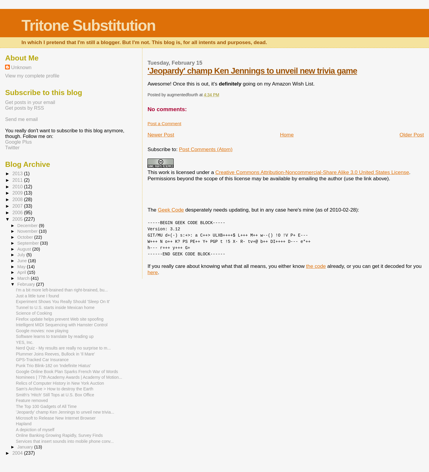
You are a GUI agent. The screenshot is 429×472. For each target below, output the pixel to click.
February (26, 284)
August (24, 249)
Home (287, 135)
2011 (18, 180)
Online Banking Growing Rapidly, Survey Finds (59, 435)
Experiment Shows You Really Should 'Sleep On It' (63, 301)
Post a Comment (164, 123)
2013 (18, 173)
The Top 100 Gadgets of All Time (46, 406)
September (28, 243)
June (22, 260)
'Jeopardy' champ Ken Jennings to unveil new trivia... (65, 412)
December (28, 225)
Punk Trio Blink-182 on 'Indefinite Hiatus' (53, 365)
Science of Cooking (34, 313)
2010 (18, 186)
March (24, 278)
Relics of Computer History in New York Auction (60, 383)
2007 (18, 206)
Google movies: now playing (42, 330)
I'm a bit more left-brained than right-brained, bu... (62, 290)
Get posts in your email (30, 102)
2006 (18, 212)
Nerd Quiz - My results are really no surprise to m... (63, 348)
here (152, 272)
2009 (18, 192)
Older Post (412, 135)
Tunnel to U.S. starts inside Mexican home (55, 307)
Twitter (12, 147)
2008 (18, 199)
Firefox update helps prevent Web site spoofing (59, 319)
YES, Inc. (24, 342)
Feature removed (32, 400)
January (25, 447)
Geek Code (171, 210)
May (22, 266)
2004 (18, 453)
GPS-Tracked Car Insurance (42, 359)
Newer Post (160, 135)
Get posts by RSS (24, 108)
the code (316, 266)
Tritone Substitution (88, 25)
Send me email (21, 119)
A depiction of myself (35, 429)
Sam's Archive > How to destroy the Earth (54, 388)
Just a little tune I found (37, 296)
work (164, 172)
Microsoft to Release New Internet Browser (56, 418)
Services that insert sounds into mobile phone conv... (65, 441)
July (21, 254)
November (28, 231)
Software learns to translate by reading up (55, 336)
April (22, 272)
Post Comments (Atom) (206, 149)
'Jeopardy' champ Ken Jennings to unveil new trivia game (252, 70)
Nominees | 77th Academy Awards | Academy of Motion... (69, 377)
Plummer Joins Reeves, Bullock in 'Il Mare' (55, 354)
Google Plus (18, 142)
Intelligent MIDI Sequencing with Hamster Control (62, 324)
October (25, 237)
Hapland (23, 423)
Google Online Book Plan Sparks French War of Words (67, 371)
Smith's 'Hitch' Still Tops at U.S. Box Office (55, 394)
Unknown (21, 67)
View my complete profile (32, 75)
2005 (18, 219)
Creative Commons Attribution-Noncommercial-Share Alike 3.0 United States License (312, 172)
